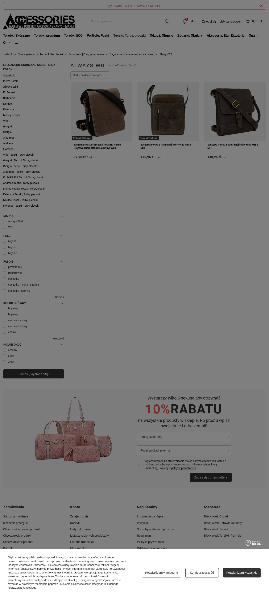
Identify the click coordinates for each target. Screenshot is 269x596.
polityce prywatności (49, 568)
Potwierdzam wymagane (161, 572)
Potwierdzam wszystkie (241, 572)
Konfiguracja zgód (202, 572)
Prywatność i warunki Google (65, 572)
